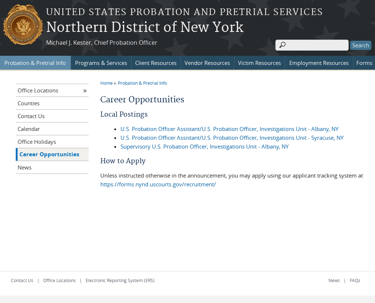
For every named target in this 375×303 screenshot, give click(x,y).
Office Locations (38, 90)
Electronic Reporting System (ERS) (120, 280)
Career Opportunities (49, 154)
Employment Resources (319, 62)
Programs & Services (101, 62)
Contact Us (31, 116)
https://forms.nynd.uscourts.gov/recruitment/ (158, 184)
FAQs (355, 280)
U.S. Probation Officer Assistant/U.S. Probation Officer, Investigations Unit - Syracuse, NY (232, 137)
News (24, 167)
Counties (29, 103)
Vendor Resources (207, 62)
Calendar (29, 128)
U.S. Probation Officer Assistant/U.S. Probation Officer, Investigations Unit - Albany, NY (229, 128)
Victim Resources (259, 62)
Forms (364, 62)
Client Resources (156, 62)
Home (106, 83)
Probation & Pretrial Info (35, 62)
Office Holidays (37, 141)
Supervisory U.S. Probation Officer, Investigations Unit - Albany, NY (204, 146)
